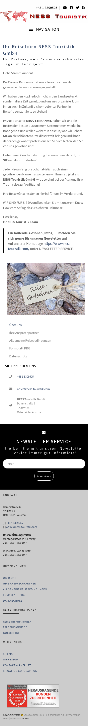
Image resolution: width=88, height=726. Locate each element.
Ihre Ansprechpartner (24, 333)
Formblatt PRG (19, 348)
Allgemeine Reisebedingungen (30, 340)
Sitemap (8, 654)
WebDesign (15, 718)
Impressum (10, 659)
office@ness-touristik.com (33, 389)
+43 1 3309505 (46, 7)
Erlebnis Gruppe (15, 627)
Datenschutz (18, 356)
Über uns (15, 325)
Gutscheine (11, 633)
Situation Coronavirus (20, 671)
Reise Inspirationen (17, 621)
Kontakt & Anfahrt (17, 665)
